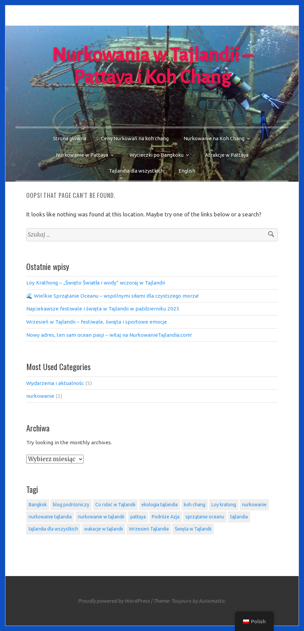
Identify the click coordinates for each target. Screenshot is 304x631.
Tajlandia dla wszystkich (136, 171)
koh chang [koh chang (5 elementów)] (194, 504)
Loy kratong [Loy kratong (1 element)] (223, 504)
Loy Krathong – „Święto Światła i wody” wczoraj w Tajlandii (95, 283)
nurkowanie (40, 396)
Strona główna (69, 138)
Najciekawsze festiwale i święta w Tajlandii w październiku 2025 (102, 308)
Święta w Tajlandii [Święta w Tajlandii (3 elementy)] (193, 529)
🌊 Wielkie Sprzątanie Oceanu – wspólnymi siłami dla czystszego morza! (112, 296)
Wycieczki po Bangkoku (156, 155)
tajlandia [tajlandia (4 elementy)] (239, 516)
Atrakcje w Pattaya (226, 155)
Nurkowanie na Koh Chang (213, 138)
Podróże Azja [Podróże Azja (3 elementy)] (165, 516)
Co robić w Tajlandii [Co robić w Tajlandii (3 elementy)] (115, 504)
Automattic (212, 601)
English (186, 171)
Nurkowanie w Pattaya (82, 155)
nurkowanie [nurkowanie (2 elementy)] (254, 504)
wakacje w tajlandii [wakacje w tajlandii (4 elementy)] (103, 529)
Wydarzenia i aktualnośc (55, 383)
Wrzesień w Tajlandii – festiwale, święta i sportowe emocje (96, 322)
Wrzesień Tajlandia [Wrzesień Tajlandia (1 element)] (149, 529)
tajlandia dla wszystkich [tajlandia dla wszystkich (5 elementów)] (53, 529)
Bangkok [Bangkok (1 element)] (38, 504)
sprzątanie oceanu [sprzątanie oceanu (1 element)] (204, 516)
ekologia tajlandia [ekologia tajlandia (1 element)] (159, 504)
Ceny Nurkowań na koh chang (135, 138)
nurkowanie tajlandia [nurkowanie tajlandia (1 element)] (50, 516)
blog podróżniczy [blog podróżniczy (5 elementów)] (71, 504)
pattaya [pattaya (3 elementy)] (138, 516)
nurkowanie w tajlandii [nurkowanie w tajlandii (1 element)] (101, 516)
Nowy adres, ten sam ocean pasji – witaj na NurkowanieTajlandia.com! (109, 335)
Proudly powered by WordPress (114, 601)
